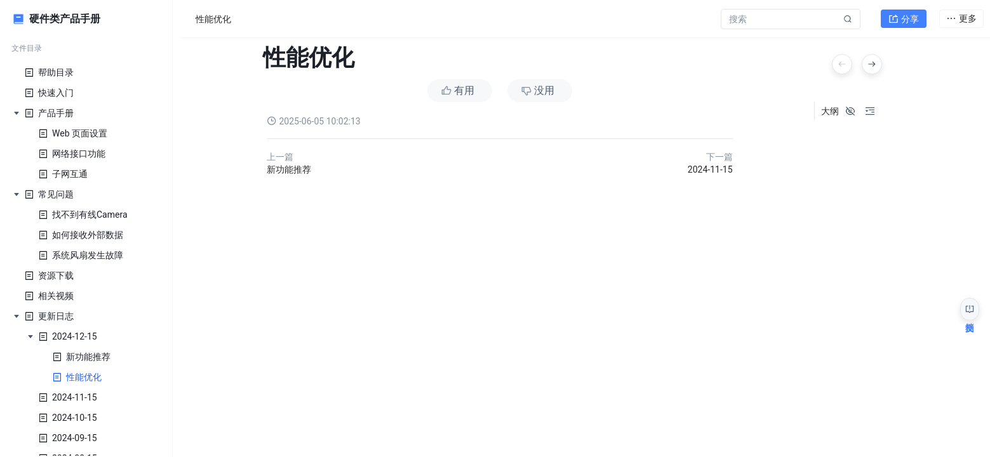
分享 (903, 16)
